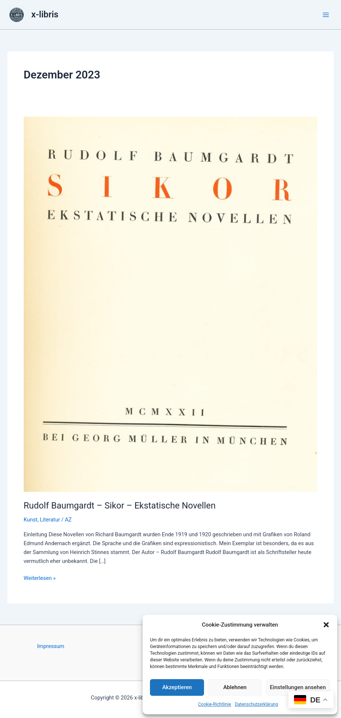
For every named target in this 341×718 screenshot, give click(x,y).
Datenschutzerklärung (256, 704)
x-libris (44, 14)
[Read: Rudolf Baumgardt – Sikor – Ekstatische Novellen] (170, 304)
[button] (326, 624)
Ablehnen (235, 687)
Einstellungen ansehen (298, 687)
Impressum (50, 646)
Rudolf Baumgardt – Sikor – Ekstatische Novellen (120, 505)
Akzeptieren (177, 687)
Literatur (50, 519)
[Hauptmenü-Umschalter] (326, 15)
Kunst (30, 519)
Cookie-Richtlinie (214, 704)
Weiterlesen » (40, 578)
